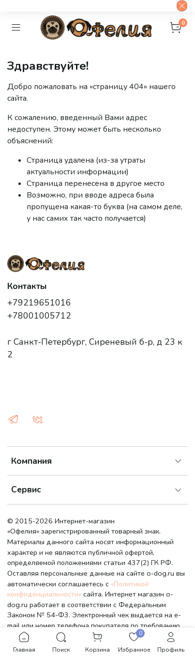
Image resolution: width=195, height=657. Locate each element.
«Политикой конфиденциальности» (78, 589)
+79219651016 (39, 302)
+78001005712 (39, 315)
